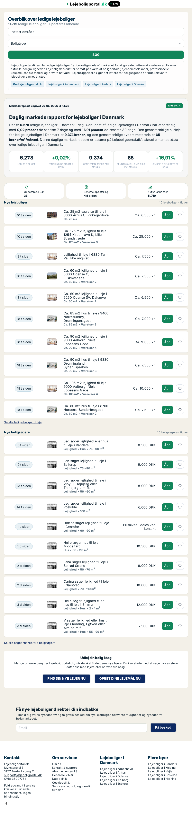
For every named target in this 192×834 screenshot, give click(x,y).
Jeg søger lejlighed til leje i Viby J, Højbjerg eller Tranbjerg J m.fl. (85, 484)
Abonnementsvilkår (65, 771)
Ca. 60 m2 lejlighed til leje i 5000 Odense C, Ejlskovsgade (85, 274)
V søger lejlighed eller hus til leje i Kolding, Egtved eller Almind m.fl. (86, 624)
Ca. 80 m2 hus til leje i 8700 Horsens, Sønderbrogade (86, 408)
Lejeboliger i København (63, 84)
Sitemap (57, 790)
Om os (56, 764)
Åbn (167, 215)
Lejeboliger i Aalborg (114, 780)
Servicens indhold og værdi (71, 786)
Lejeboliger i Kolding (162, 767)
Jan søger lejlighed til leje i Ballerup (85, 463)
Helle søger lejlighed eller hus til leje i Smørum (84, 603)
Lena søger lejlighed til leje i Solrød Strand (86, 564)
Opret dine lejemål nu (119, 678)
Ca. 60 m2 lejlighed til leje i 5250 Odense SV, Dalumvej (85, 295)
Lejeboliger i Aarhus (98, 84)
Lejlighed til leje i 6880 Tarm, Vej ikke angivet (87, 256)
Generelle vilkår (62, 775)
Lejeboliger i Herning (162, 778)
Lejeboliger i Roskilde (162, 775)
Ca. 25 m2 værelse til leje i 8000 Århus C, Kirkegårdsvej (86, 213)
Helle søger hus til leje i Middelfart (82, 544)
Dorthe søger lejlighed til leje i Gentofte (86, 525)
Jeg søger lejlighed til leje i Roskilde (85, 505)
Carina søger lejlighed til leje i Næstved (86, 583)
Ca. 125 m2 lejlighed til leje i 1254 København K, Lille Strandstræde (86, 234)
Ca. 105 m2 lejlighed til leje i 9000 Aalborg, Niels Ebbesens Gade (86, 386)
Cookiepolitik (61, 782)
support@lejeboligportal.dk (23, 775)
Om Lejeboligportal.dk (27, 84)
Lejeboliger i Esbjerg (114, 783)
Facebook (6, 803)
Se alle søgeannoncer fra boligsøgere (29, 642)
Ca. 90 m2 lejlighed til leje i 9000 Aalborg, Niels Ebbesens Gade (85, 340)
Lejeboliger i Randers (162, 764)
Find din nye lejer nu (66, 678)
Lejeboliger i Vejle (160, 771)
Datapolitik (59, 778)
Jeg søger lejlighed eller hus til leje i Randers (86, 443)
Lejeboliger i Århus (113, 772)
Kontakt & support (64, 767)
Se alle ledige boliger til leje (23, 422)
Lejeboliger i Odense (130, 84)
